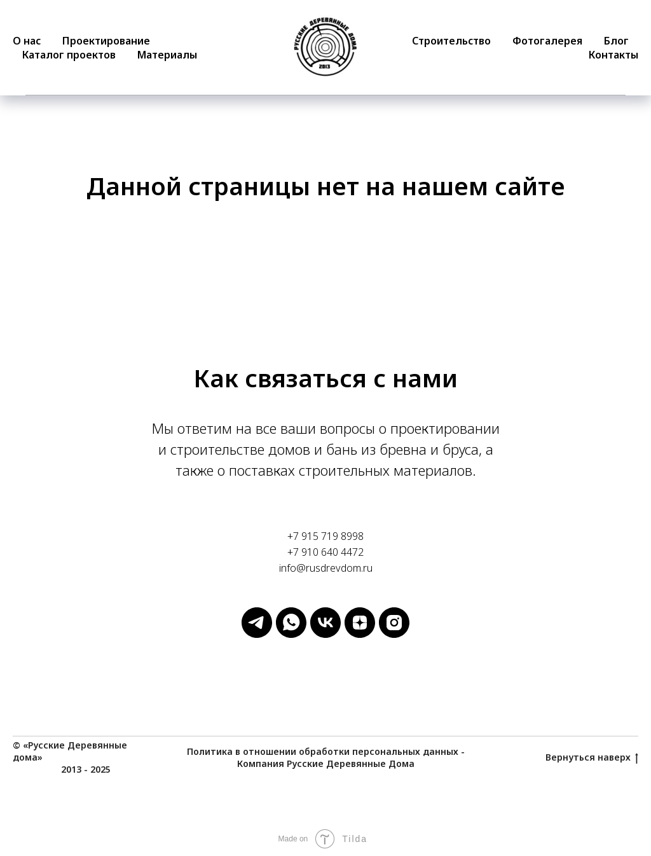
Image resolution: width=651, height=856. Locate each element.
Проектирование (106, 41)
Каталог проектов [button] (69, 55)
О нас (27, 41)
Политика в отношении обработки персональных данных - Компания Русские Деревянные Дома (326, 757)
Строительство (451, 41)
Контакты (613, 55)
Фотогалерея (547, 41)
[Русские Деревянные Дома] (257, 634)
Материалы (167, 55)
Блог (616, 41)
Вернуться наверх (591, 758)
